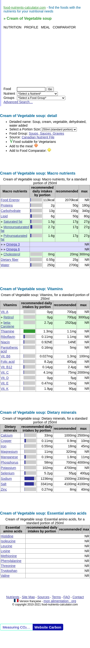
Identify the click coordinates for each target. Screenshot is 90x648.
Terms (56, 597)
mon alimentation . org (59, 601)
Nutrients (12, 597)
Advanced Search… (18, 102)
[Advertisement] (44, 58)
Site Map (28, 597)
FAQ (66, 597)
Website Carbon (48, 627)
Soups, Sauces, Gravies (46, 133)
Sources (43, 597)
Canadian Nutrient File (38, 137)
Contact (78, 597)
